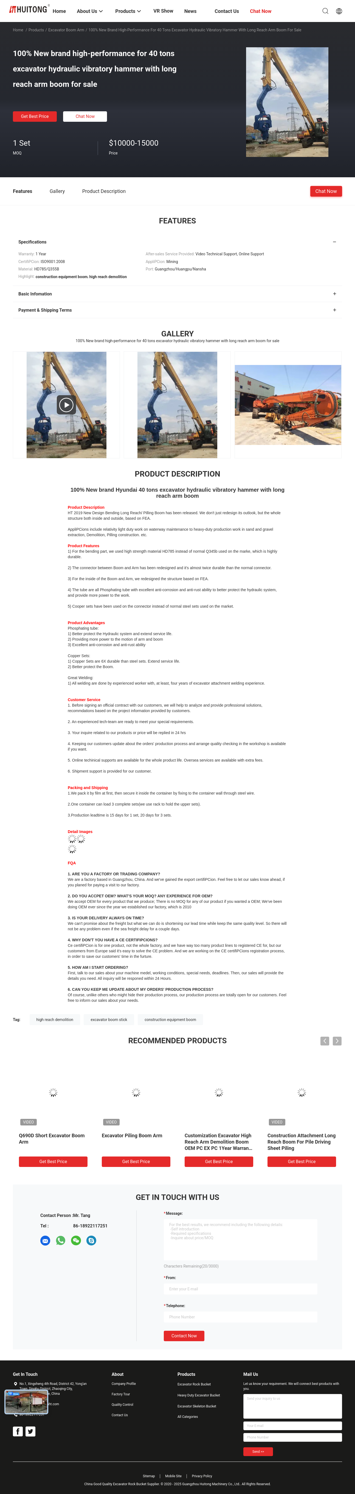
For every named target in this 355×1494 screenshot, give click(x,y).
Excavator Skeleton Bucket (197, 1406)
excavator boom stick (109, 1019)
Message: (174, 1213)
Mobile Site (173, 1476)
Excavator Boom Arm (66, 30)
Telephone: (175, 1306)
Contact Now (184, 1335)
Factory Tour (121, 1394)
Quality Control (122, 1405)
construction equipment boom (170, 1019)
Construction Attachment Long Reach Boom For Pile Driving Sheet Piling (301, 1142)
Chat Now (85, 116)
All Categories (188, 1417)
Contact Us (120, 1415)
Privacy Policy (202, 1476)
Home (18, 30)
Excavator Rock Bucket (194, 1384)
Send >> (258, 1452)
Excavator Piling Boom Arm (132, 1135)
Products (36, 30)
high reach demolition (54, 1019)
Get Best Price (35, 116)
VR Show (163, 11)
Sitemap (149, 1476)
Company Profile (124, 1384)
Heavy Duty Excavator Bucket (199, 1395)
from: (171, 1278)
